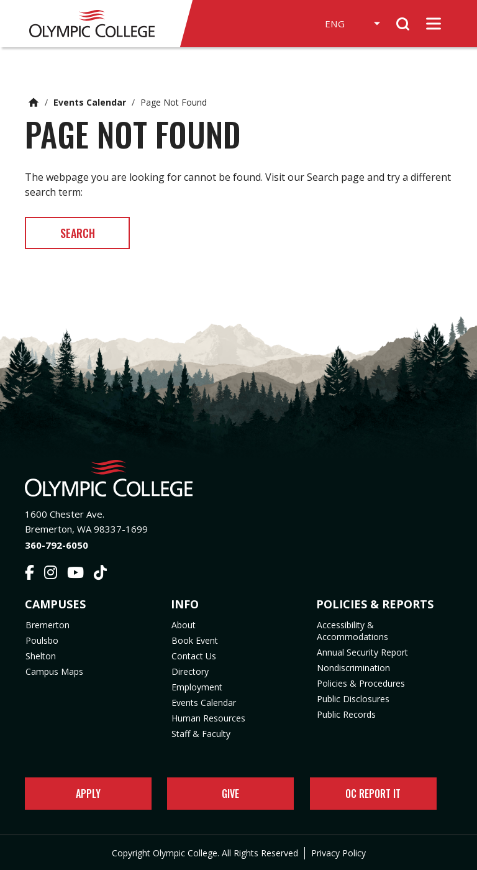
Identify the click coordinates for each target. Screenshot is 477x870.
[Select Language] (347, 23)
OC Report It (373, 793)
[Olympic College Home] (238, 478)
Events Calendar (89, 102)
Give (230, 793)
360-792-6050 (56, 545)
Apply (88, 793)
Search (80, 233)
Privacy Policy (338, 853)
